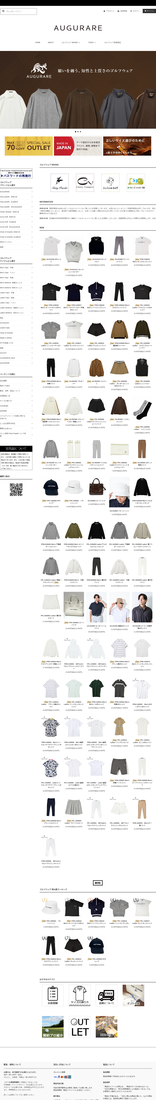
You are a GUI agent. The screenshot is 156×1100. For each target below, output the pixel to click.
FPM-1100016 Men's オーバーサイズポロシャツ (51, 307)
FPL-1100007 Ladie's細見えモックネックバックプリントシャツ (97, 785)
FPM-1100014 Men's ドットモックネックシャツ (142, 664)
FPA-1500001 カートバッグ (74, 624)
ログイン (136, 11)
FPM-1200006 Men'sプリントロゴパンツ (51, 822)
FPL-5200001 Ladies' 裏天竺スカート (51, 617)
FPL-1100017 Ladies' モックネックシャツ (74, 344)
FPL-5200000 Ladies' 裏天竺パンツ (142, 581)
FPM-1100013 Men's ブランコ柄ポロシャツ (119, 663)
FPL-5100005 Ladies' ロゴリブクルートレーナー (142, 345)
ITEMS (92, 42)
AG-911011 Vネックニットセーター (74, 271)
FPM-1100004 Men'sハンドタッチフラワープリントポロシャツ (51, 744)
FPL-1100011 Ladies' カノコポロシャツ (142, 741)
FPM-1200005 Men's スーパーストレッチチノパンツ (142, 782)
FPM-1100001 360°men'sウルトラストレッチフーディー (74, 666)
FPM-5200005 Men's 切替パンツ (51, 382)
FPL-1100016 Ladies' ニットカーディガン (51, 344)
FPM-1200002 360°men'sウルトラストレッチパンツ (50, 862)
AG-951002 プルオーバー (74, 382)
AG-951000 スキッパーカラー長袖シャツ (74, 420)
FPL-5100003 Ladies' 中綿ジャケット (119, 581)
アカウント (110, 11)
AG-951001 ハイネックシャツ (119, 420)
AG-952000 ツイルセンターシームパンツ (97, 464)
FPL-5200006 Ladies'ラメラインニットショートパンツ (96, 421)
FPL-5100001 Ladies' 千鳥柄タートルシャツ (119, 545)
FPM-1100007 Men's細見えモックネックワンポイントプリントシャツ (97, 744)
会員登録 (123, 11)
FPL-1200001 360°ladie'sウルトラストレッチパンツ (96, 824)
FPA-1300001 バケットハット (74, 502)
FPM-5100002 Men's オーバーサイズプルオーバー (74, 545)
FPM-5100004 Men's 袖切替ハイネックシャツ (51, 420)
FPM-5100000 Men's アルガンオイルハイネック (142, 502)
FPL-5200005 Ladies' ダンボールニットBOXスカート (119, 383)
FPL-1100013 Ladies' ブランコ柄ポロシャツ (51, 704)
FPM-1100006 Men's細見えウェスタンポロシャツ (73, 743)
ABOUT (51, 42)
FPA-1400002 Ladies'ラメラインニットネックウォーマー (119, 465)
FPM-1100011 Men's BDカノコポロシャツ (97, 703)
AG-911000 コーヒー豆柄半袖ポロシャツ (142, 627)
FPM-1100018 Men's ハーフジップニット (96, 306)
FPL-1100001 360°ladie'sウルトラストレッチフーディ (97, 665)
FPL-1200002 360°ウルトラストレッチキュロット (119, 824)
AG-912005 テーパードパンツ (119, 260)
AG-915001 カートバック (97, 501)
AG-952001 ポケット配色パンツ (142, 464)
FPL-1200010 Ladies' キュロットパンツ (96, 344)
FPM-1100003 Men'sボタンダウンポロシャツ (142, 705)
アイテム (149, 11)
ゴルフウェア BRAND (71, 42)
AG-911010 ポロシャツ (51, 260)
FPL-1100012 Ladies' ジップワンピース (119, 741)
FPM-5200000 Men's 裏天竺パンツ (97, 581)
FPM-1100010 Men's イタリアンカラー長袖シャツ (51, 663)
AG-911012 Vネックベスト (96, 260)
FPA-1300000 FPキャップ (51, 502)
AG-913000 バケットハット (119, 511)
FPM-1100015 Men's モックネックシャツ (142, 260)
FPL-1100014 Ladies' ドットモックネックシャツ (74, 704)
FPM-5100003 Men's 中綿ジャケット (73, 581)
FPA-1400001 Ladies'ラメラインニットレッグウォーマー (73, 465)
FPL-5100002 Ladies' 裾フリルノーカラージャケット (142, 545)
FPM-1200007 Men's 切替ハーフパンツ (119, 781)
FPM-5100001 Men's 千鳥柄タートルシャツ (51, 545)
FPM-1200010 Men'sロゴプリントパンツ (119, 306)
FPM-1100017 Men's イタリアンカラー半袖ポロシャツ (74, 307)
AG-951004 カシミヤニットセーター (51, 464)
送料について (15, 1095)
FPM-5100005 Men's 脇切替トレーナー (119, 344)
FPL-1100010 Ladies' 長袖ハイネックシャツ (51, 581)
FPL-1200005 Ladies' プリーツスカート (74, 822)
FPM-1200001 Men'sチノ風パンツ (142, 824)
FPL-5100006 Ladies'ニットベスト (142, 382)
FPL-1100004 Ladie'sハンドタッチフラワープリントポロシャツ (51, 785)
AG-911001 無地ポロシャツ (119, 626)
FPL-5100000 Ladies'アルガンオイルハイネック (97, 545)
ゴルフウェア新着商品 (112, 42)
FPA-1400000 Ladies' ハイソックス (142, 428)
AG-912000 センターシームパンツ (96, 627)
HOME (37, 42)
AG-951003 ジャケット (97, 382)
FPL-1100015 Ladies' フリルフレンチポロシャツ (142, 307)
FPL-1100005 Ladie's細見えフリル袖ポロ (74, 784)
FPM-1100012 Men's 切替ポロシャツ (119, 703)
